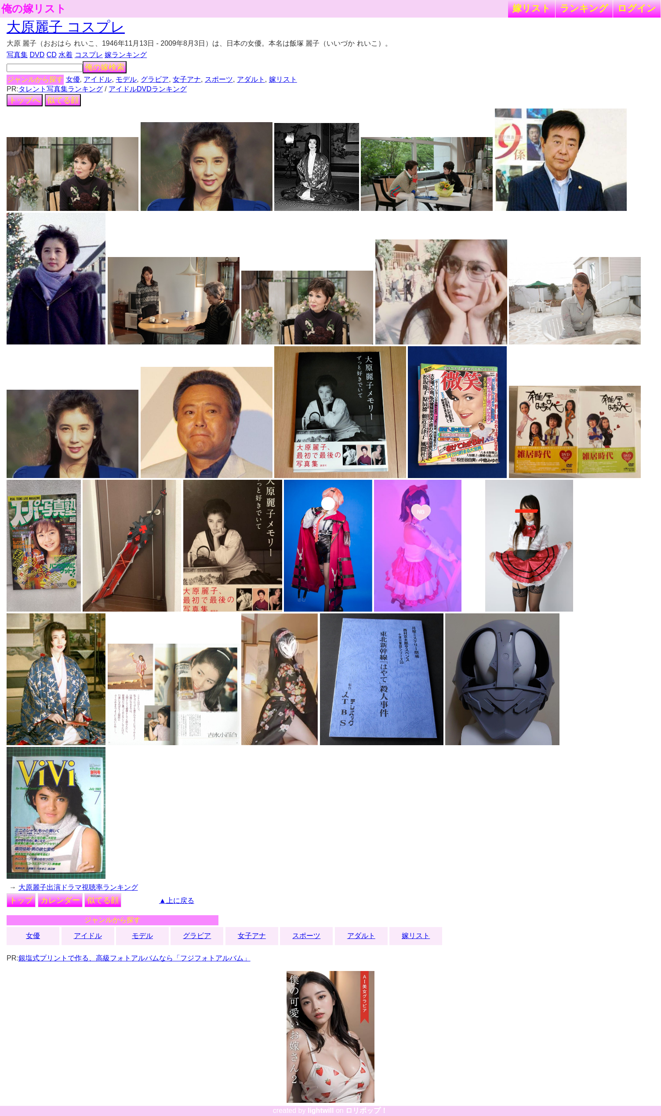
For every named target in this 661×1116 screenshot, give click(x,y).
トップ (21, 900)
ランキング (584, 8)
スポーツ (219, 79)
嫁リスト (531, 8)
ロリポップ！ (366, 1110)
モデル (126, 79)
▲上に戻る (176, 900)
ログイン (636, 8)
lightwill (321, 1110)
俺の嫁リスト (33, 8)
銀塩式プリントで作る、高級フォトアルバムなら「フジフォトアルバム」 (134, 958)
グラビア (155, 79)
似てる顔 (63, 100)
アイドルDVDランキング (148, 89)
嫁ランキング (126, 54)
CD (52, 54)
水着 (65, 54)
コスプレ (89, 54)
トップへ (24, 100)
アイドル (98, 79)
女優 (73, 79)
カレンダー (60, 900)
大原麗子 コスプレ (66, 27)
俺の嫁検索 (104, 67)
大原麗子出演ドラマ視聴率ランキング (78, 887)
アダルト (251, 79)
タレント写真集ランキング (60, 89)
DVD (37, 54)
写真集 (17, 54)
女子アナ (187, 79)
